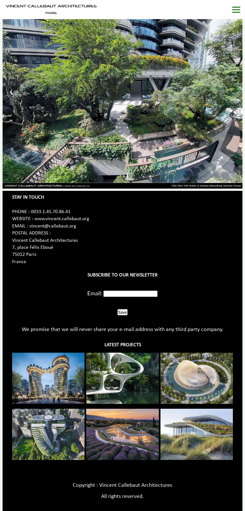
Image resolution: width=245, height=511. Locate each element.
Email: (94, 293)
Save (122, 312)
